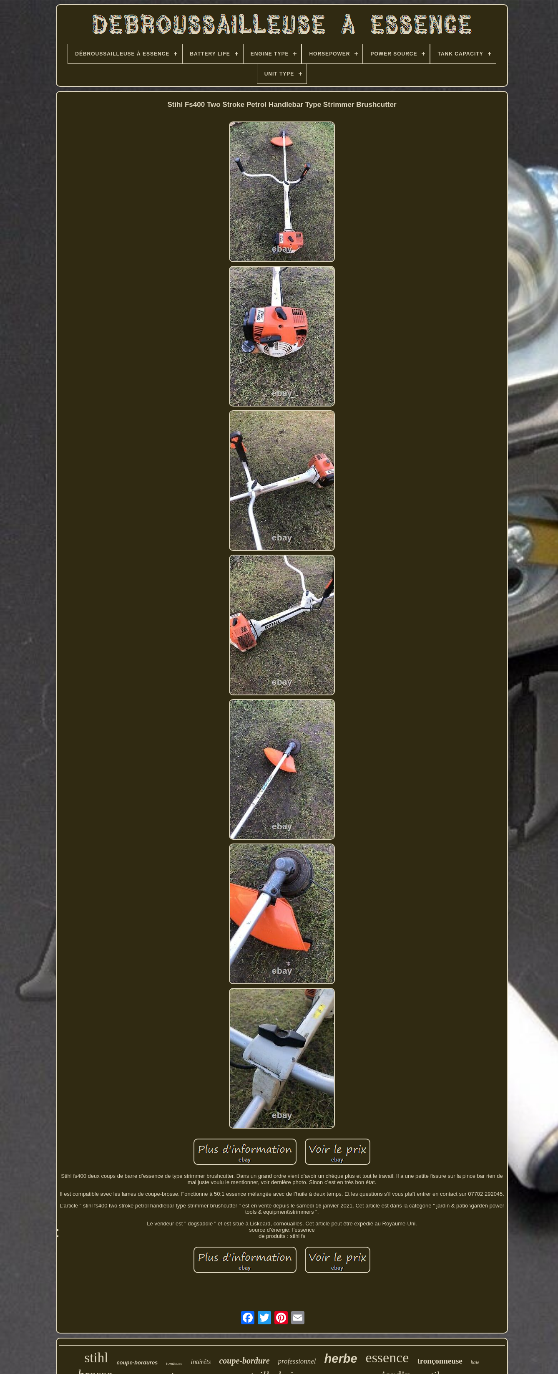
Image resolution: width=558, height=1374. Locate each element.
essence (387, 1357)
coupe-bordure (244, 1360)
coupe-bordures (137, 1362)
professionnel (297, 1361)
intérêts (201, 1361)
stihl (96, 1357)
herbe (340, 1358)
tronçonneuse (439, 1360)
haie (475, 1362)
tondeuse (174, 1363)
